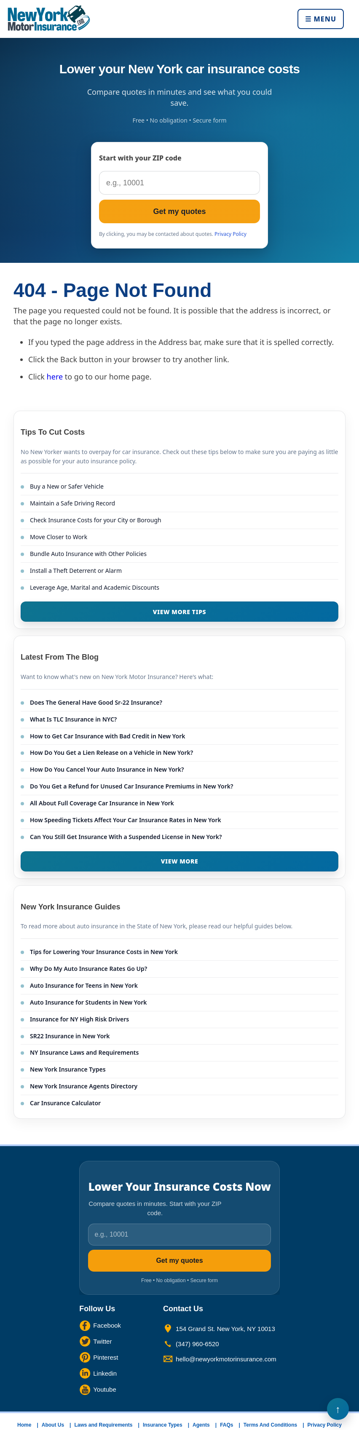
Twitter (102, 1341)
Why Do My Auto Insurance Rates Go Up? (88, 969)
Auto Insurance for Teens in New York (84, 985)
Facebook (107, 1325)
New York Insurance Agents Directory (83, 1086)
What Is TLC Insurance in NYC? (73, 719)
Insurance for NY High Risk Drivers (79, 1019)
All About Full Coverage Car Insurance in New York (102, 803)
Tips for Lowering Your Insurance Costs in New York (104, 952)
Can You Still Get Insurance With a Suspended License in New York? (126, 837)
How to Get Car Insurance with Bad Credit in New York (107, 736)
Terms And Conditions (270, 1425)
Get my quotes (179, 211)
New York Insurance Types (68, 1069)
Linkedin (105, 1373)
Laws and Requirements (103, 1425)
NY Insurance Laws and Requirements (84, 1052)
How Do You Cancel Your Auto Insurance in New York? (107, 769)
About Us (53, 1425)
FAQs (226, 1425)
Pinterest (105, 1357)
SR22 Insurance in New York (70, 1036)
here (55, 377)
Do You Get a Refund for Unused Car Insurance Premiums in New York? (131, 786)
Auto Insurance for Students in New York (88, 1002)
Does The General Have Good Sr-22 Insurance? (96, 702)
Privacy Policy (230, 234)
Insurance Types (162, 1425)
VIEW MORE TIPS (179, 612)
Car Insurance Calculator (65, 1103)
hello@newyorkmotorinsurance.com (226, 1359)
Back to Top (338, 1409)
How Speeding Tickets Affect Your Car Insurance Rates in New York (125, 820)
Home (24, 1425)
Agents (201, 1425)
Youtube (104, 1389)
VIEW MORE (179, 861)
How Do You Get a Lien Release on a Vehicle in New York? (111, 752)
